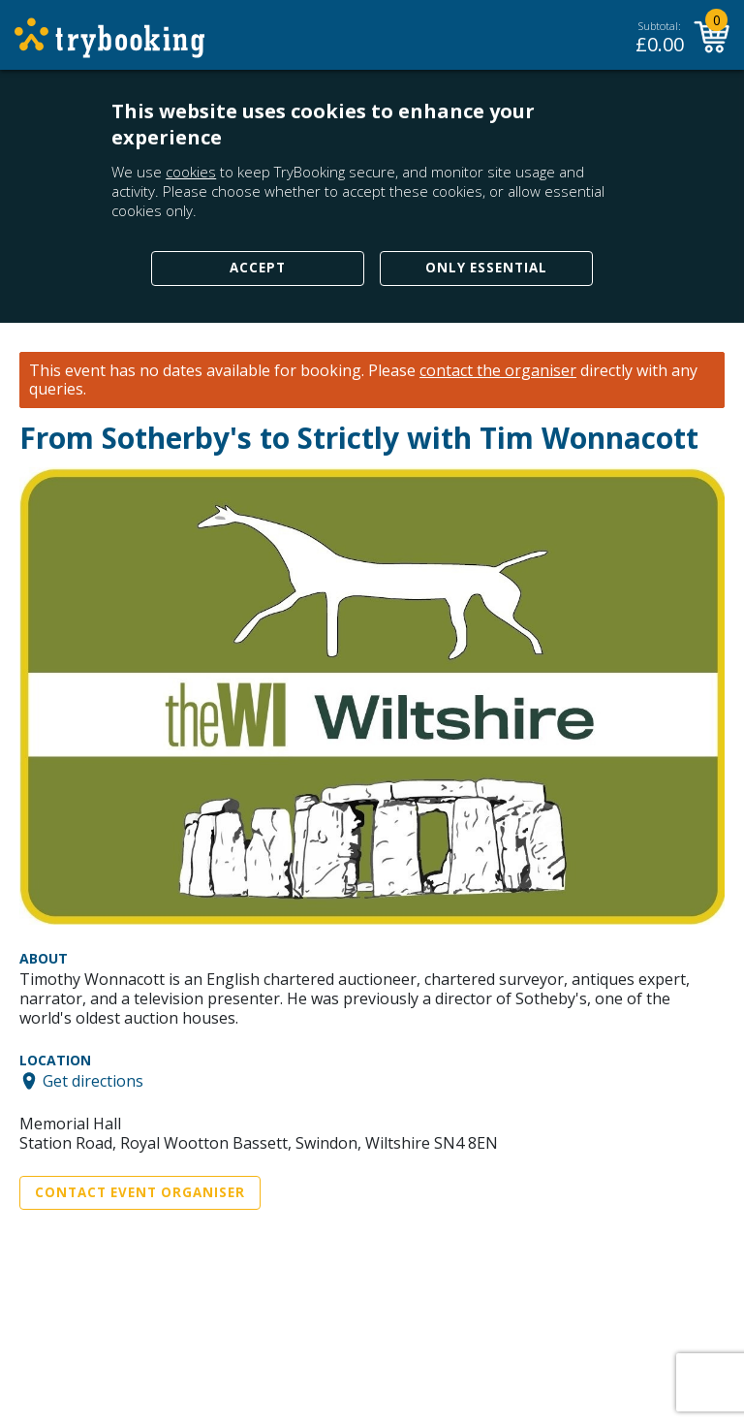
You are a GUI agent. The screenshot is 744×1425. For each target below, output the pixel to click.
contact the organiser (497, 371)
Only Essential (486, 267)
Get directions (93, 1081)
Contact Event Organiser (140, 1192)
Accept (258, 267)
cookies (191, 171)
